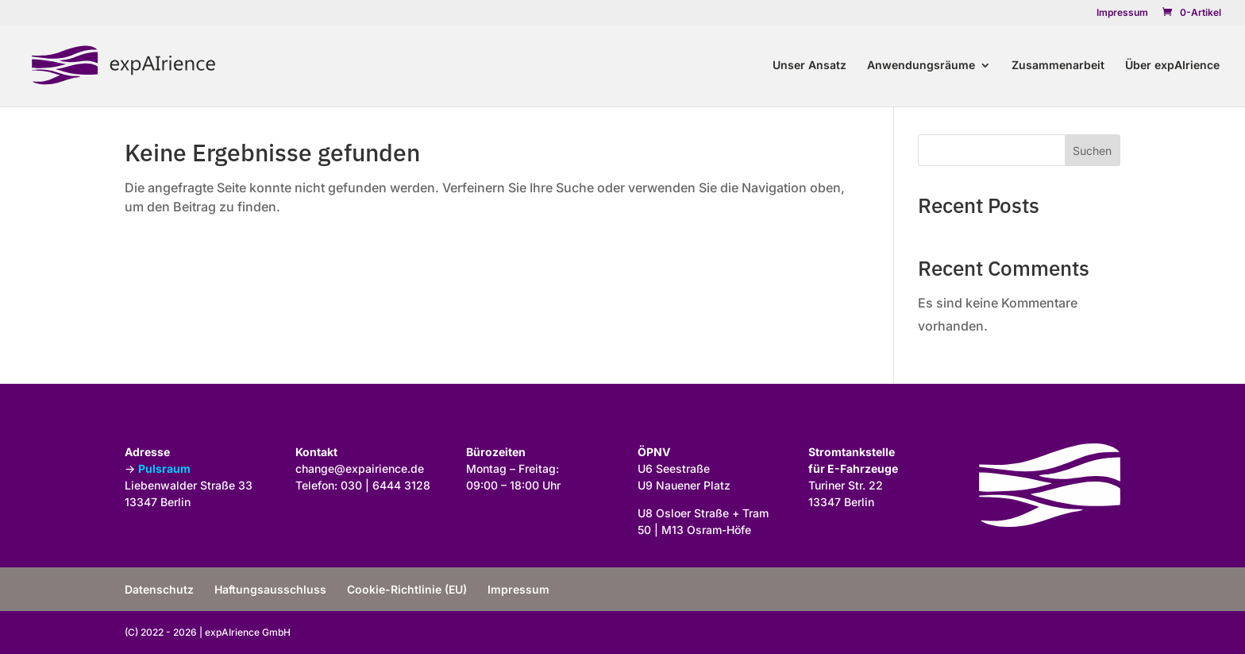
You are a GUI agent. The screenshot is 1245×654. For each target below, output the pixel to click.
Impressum (1122, 13)
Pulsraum (164, 468)
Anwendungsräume (921, 66)
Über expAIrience (1172, 66)
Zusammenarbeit (1058, 66)
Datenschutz (159, 589)
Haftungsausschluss (270, 589)
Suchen (1092, 150)
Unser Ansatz (809, 66)
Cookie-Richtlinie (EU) (407, 589)
